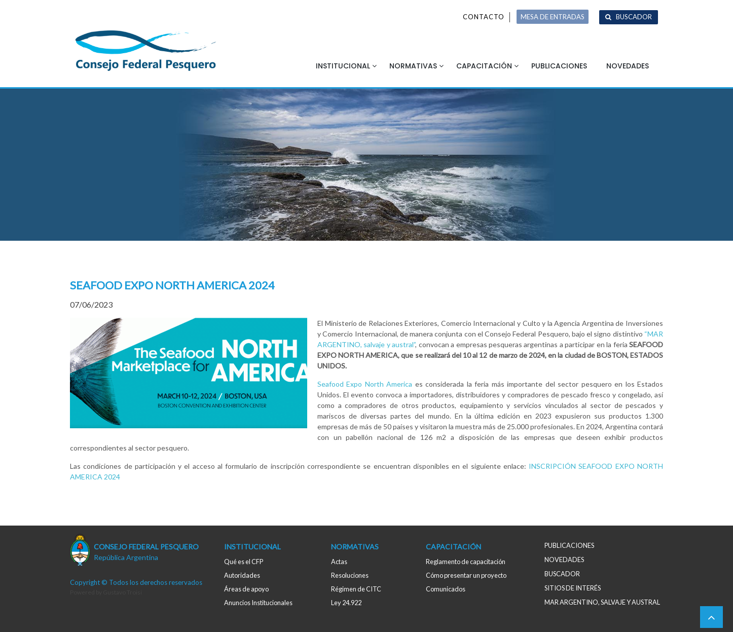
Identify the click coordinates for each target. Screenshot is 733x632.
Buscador (634, 17)
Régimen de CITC (356, 589)
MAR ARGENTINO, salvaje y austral (602, 602)
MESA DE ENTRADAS (552, 17)
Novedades (627, 66)
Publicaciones (559, 66)
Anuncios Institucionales (258, 603)
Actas (339, 561)
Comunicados (445, 589)
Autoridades (242, 575)
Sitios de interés (572, 588)
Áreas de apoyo (246, 589)
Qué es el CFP (243, 561)
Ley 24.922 (346, 603)
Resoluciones (350, 575)
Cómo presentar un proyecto (466, 575)
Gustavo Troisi (122, 592)
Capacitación (484, 66)
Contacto (483, 17)
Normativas (413, 66)
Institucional (343, 66)
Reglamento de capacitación (465, 561)
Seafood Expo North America (364, 384)
